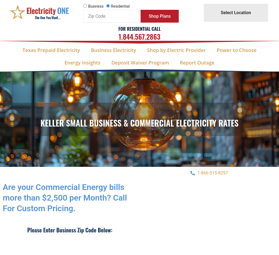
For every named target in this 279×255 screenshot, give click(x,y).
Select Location (236, 12)
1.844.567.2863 (139, 37)
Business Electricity (113, 50)
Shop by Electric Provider (176, 50)
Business (96, 6)
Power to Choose (236, 50)
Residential (120, 6)
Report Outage (197, 62)
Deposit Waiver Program (140, 62)
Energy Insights (83, 62)
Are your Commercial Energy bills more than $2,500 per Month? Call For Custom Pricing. (65, 197)
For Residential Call (139, 28)
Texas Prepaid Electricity (51, 50)
